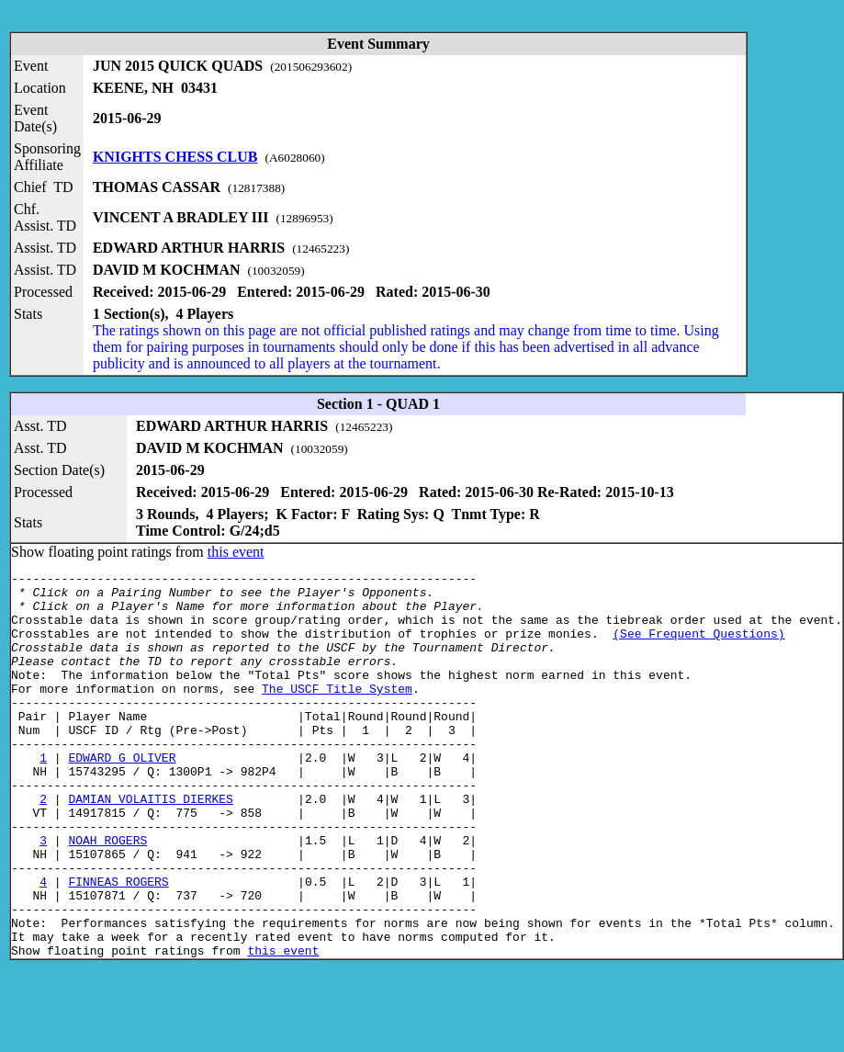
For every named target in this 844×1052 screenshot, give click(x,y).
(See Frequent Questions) (698, 647)
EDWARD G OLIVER (121, 795)
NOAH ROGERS (107, 895)
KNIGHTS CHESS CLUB (175, 156)
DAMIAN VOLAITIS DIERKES (150, 845)
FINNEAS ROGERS (118, 944)
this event (236, 552)
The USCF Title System (337, 713)
